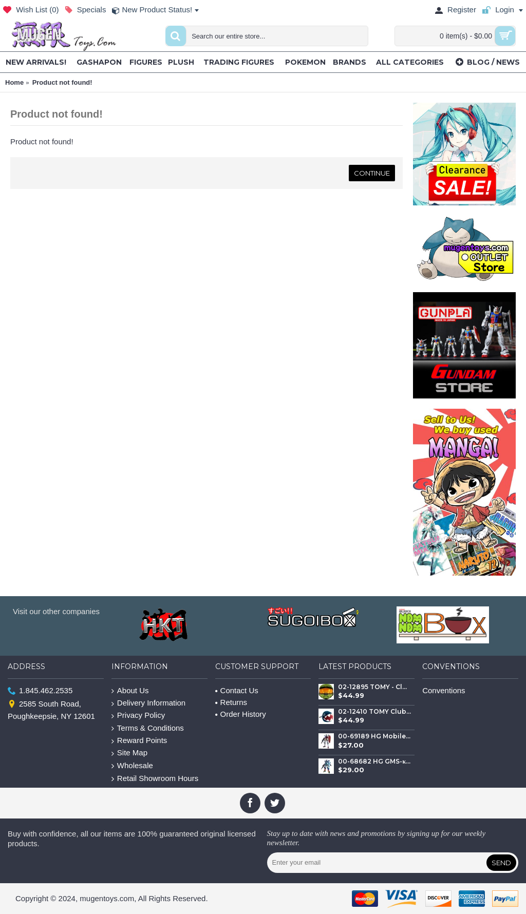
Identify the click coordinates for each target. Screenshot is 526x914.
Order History (240, 714)
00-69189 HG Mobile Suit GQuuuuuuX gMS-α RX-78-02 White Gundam (374, 736)
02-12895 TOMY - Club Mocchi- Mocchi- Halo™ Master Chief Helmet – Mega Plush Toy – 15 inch (374, 687)
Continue (372, 173)
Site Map (129, 753)
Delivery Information (148, 703)
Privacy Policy (138, 715)
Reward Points (139, 741)
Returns (231, 702)
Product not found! (62, 82)
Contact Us (236, 690)
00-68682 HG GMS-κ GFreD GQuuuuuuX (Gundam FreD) (374, 761)
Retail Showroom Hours (154, 779)
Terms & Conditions (147, 728)
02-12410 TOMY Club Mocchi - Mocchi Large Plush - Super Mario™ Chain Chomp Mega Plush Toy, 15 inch (374, 711)
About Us (130, 691)
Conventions (443, 690)
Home (14, 82)
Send (501, 863)
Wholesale (132, 766)
